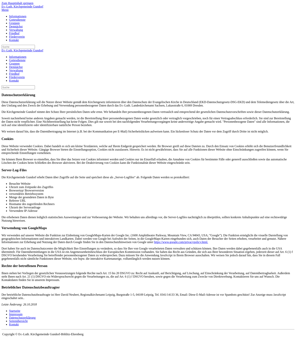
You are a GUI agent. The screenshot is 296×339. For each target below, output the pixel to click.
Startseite (14, 310)
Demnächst (16, 26)
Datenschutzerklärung (22, 317)
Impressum (15, 314)
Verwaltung (16, 29)
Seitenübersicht (18, 321)
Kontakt (14, 40)
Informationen (17, 16)
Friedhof (14, 33)
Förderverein (17, 36)
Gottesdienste (17, 19)
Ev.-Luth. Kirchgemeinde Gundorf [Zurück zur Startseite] (22, 6)
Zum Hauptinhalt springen (17, 3)
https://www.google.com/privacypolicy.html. (181, 242)
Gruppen (14, 23)
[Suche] (18, 47)
